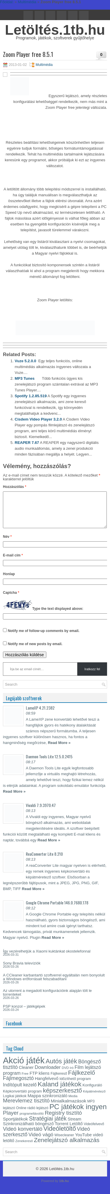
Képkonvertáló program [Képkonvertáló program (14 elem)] (22, 1098)
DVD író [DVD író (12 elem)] (68, 1074)
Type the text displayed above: (57, 616)
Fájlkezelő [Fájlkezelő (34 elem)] (81, 1079)
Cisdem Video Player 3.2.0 (38, 419)
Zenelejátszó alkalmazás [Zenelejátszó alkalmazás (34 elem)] (66, 1147)
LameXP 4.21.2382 (40, 715)
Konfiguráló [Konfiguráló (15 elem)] (92, 1092)
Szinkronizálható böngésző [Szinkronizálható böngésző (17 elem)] (28, 1130)
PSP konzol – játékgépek (24, 1013)
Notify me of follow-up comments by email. (43, 638)
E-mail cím (13, 562)
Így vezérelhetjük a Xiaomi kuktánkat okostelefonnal (46, 958)
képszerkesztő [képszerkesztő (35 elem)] (62, 1097)
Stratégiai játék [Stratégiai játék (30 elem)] (48, 1125)
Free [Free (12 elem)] (25, 1080)
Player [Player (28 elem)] (10, 1120)
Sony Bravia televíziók (21, 970)
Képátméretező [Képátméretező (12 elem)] (94, 1098)
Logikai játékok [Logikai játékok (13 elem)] (14, 1103)
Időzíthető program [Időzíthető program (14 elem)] (75, 1085)
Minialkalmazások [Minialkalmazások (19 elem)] (68, 1107)
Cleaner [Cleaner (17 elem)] (26, 1074)
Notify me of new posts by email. (35, 651)
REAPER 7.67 (27, 442)
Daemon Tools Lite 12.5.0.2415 (49, 763)
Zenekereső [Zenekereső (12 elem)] (24, 1148)
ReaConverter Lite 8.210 (44, 861)
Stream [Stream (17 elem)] (75, 1126)
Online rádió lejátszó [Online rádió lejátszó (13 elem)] (32, 1115)
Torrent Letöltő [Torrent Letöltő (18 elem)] (69, 1130)
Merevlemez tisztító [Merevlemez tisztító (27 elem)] (26, 1107)
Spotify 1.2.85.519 (31, 396)
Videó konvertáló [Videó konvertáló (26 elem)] (22, 1136)
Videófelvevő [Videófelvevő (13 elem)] (94, 1131)
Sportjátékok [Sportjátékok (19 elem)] (15, 1125)
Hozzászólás (14, 487)
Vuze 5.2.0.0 (25, 361)
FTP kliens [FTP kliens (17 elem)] (40, 1080)
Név (7, 544)
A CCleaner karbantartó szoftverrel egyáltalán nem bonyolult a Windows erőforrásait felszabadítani (54, 984)
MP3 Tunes (25, 378)
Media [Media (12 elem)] (72, 1103)
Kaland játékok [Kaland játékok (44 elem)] (59, 1091)
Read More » (59, 749)
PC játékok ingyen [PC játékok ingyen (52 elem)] (77, 1114)
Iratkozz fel (92, 676)
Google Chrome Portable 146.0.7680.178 (57, 909)
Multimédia (44, 65)
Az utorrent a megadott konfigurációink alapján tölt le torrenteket (47, 999)
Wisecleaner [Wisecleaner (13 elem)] (64, 1142)
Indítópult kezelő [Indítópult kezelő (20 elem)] (20, 1091)
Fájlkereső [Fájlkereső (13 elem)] (58, 1081)
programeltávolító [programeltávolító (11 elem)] (32, 1120)
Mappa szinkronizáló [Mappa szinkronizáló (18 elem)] (47, 1102)
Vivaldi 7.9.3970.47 (41, 812)
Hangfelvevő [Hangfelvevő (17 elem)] (46, 1085)
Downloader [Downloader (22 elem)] (48, 1074)
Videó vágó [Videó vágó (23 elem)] (40, 1141)
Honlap (9, 581)
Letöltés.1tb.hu (55, 30)
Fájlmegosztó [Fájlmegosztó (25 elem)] (18, 1085)
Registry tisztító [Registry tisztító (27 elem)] (63, 1120)
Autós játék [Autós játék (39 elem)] (61, 1068)
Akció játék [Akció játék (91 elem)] (24, 1067)
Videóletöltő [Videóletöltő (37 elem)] (59, 1135)
